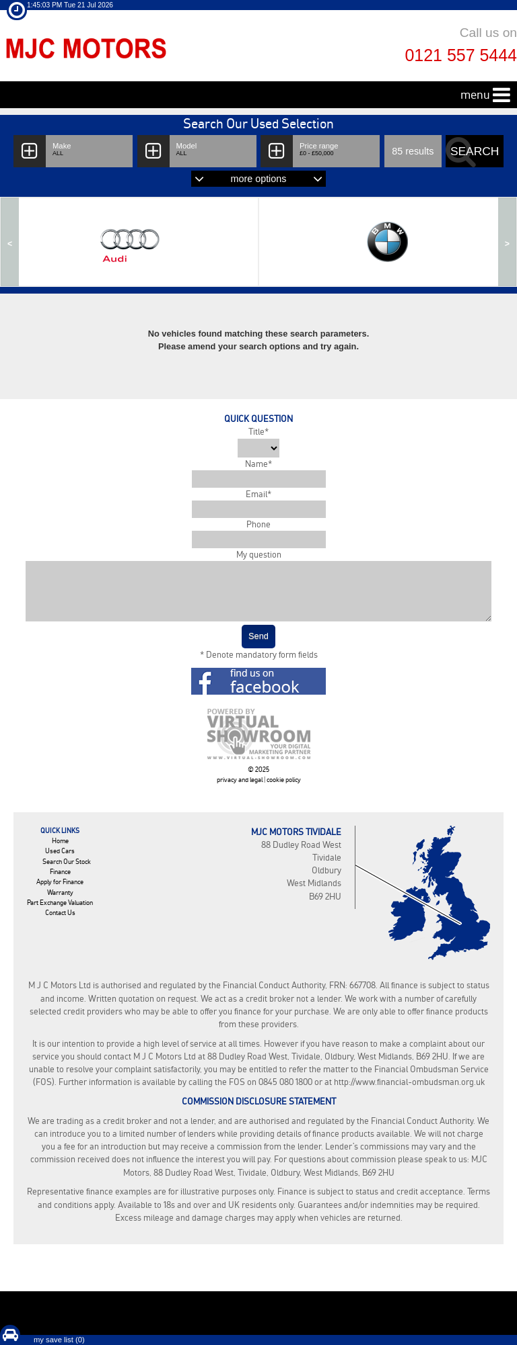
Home (60, 840)
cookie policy (284, 779)
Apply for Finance (59, 881)
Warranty (60, 892)
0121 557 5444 (461, 55)
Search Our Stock (66, 861)
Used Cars (60, 851)
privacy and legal (240, 779)
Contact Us (60, 912)
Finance (60, 871)
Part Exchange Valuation (60, 902)
